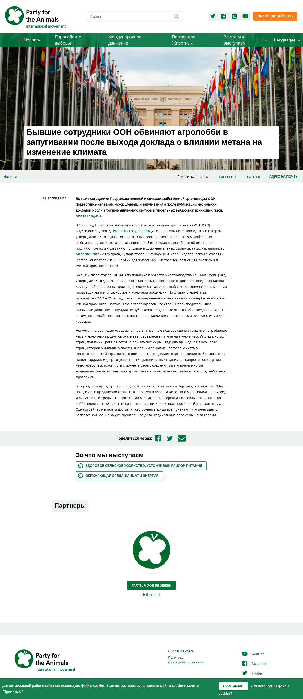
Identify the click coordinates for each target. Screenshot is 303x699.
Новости (32, 40)
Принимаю (233, 686)
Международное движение (125, 40)
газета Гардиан (88, 216)
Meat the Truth (87, 254)
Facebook (253, 663)
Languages (285, 40)
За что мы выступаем (235, 40)
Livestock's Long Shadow (130, 231)
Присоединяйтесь (275, 16)
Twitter (252, 673)
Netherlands (151, 561)
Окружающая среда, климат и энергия (118, 475)
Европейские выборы (68, 40)
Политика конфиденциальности (186, 659)
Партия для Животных (183, 40)
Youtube (252, 654)
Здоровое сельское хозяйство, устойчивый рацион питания (140, 465)
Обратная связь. (181, 651)
